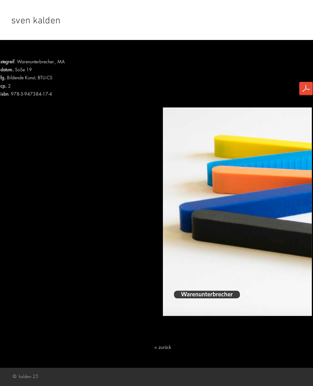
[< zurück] (162, 347)
